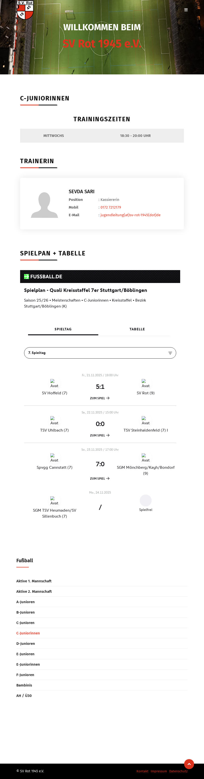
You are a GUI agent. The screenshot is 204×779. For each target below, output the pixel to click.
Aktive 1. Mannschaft (34, 581)
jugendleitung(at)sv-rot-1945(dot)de (131, 215)
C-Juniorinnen (28, 633)
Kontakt (142, 771)
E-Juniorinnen (28, 664)
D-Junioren (25, 643)
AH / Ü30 (24, 695)
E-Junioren (25, 654)
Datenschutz (178, 771)
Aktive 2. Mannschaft (34, 591)
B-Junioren (25, 612)
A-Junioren (25, 602)
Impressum (159, 771)
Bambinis (24, 685)
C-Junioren (25, 623)
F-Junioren (25, 675)
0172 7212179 (111, 207)
